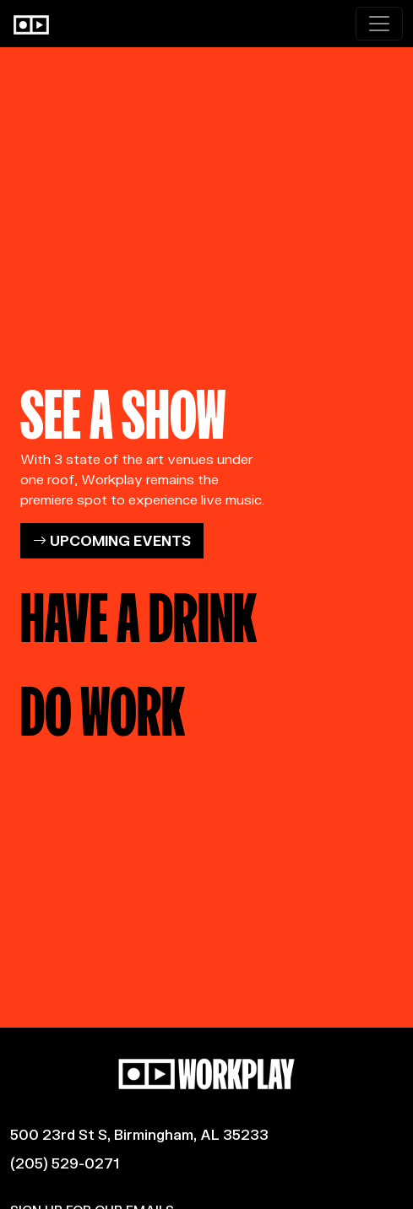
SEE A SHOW (123, 408)
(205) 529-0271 (64, 1163)
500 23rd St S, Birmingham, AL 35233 (139, 1134)
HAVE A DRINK (138, 611)
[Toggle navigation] (379, 23)
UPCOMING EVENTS (112, 540)
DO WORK (102, 705)
